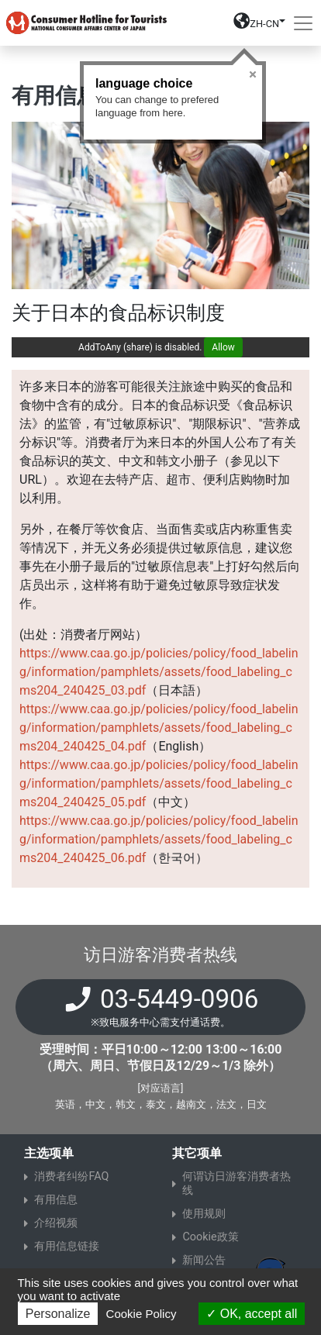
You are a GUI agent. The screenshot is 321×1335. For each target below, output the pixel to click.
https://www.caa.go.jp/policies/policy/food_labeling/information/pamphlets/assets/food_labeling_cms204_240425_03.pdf (159, 672)
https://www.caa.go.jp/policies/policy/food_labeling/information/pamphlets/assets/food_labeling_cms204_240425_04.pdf (159, 728)
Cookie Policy (141, 1313)
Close (252, 74)
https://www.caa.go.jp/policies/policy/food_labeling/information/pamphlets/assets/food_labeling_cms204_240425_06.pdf (159, 839)
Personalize (58, 1313)
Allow (223, 347)
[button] (259, 26)
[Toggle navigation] (303, 23)
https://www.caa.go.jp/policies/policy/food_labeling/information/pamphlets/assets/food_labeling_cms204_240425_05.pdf (159, 783)
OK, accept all (251, 1313)
